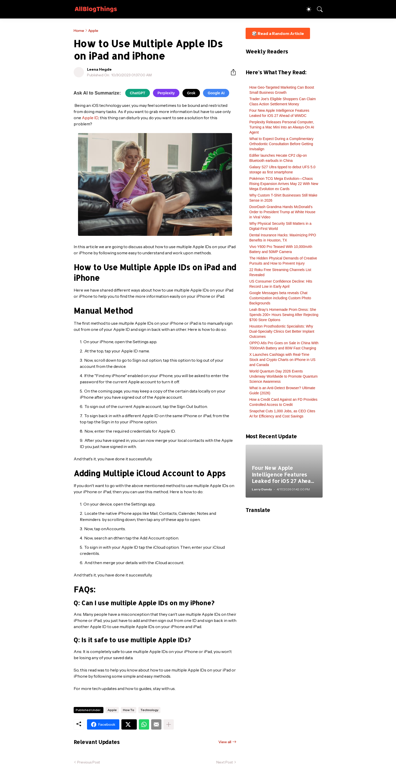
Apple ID (90, 117)
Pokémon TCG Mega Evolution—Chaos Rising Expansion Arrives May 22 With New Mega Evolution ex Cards (283, 183)
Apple (93, 30)
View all (224, 742)
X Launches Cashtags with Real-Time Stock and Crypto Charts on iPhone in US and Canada (282, 359)
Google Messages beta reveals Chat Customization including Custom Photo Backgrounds (280, 298)
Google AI (216, 93)
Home (79, 30)
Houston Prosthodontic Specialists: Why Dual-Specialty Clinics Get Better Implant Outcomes (281, 331)
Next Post (224, 762)
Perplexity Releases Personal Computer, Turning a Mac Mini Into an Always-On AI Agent (281, 127)
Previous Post (88, 762)
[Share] (231, 72)
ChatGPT (137, 93)
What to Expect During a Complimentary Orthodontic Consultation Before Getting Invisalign (281, 144)
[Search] (317, 9)
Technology (149, 710)
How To (128, 710)
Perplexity (166, 93)
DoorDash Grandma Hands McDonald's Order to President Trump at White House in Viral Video (282, 212)
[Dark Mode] (306, 9)
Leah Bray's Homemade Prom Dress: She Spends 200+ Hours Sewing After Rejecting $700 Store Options (283, 314)
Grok (191, 93)
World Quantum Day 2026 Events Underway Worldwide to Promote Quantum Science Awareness (283, 376)
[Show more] (168, 724)
